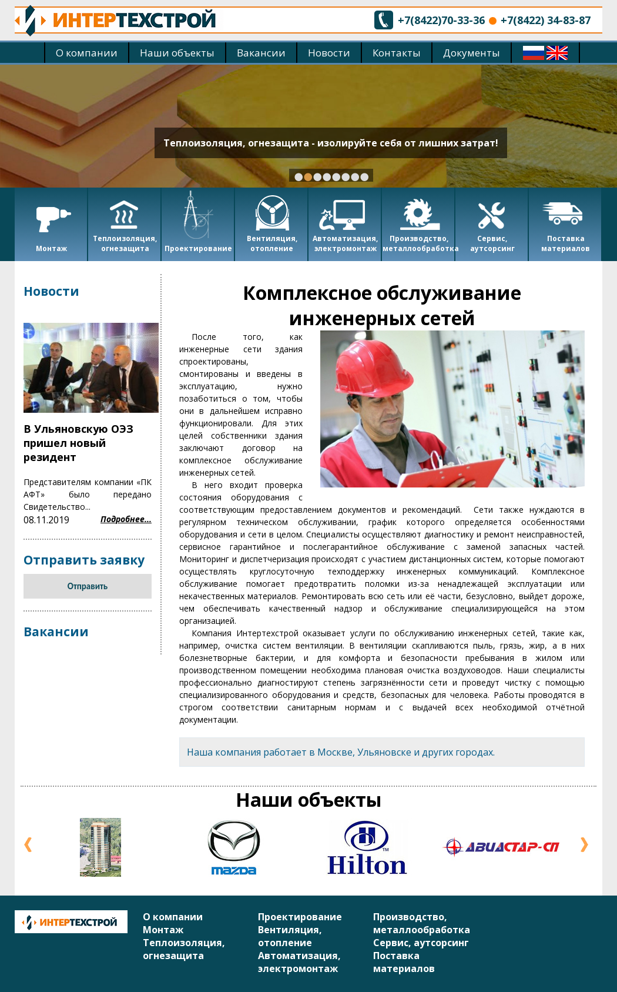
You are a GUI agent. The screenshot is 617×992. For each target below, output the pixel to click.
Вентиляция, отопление (290, 936)
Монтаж (163, 929)
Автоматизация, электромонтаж (299, 962)
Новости (329, 52)
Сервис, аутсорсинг (421, 942)
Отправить (88, 586)
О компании (87, 52)
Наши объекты (177, 52)
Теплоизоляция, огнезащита (184, 949)
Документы (471, 52)
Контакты (397, 52)
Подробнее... (126, 519)
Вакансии (261, 52)
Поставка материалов (404, 962)
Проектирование (300, 916)
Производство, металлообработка (421, 923)
